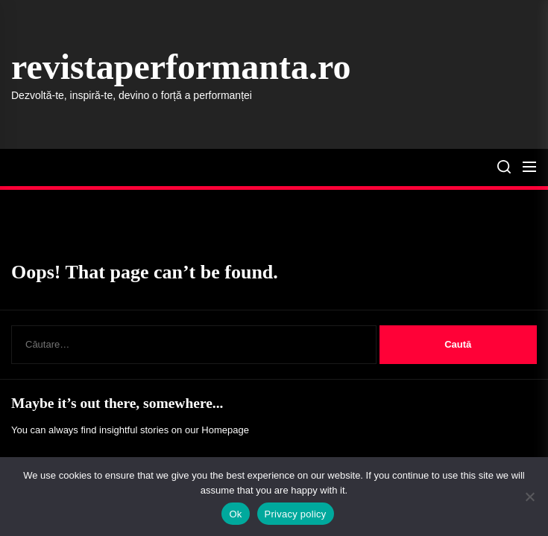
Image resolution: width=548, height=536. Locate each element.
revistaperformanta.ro (180, 66)
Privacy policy (296, 514)
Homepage (225, 430)
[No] (529, 496)
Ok (235, 514)
